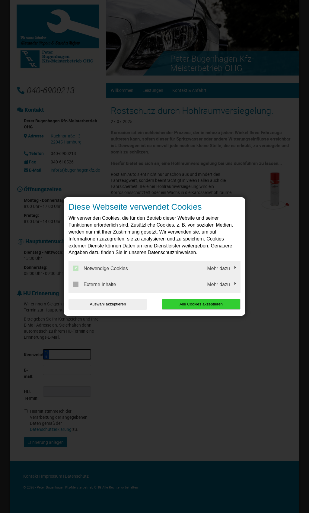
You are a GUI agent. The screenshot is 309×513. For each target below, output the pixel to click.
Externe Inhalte (94, 284)
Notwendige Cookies (100, 268)
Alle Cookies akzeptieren (201, 304)
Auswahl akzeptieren (107, 304)
